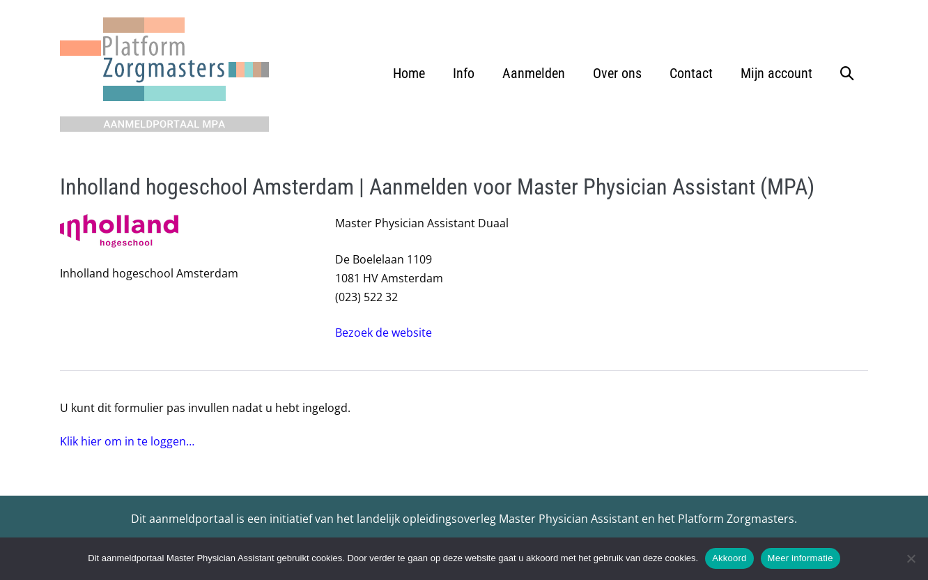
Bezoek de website (383, 332)
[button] (847, 73)
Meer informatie (800, 558)
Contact (691, 73)
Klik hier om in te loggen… (127, 441)
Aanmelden (533, 73)
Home (409, 73)
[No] (911, 558)
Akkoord (729, 558)
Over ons (617, 73)
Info (463, 73)
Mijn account (776, 73)
